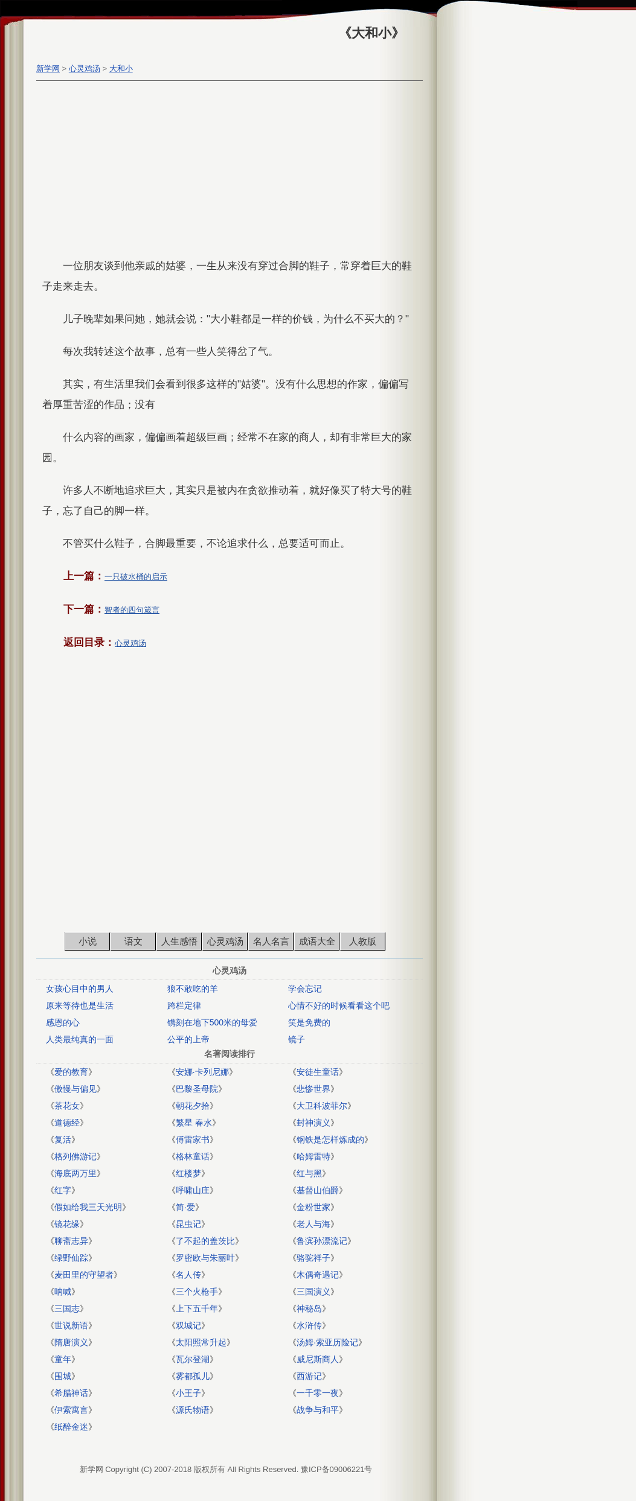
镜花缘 (67, 1224)
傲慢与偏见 (75, 1089)
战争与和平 (318, 1410)
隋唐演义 (71, 1342)
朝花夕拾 (193, 1106)
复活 (62, 1139)
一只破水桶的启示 (135, 576)
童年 (62, 1359)
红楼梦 (188, 1173)
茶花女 (67, 1106)
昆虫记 (188, 1224)
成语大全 (317, 941)
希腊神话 (71, 1393)
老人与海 (313, 1224)
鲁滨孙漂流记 (322, 1241)
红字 (62, 1190)
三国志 (67, 1308)
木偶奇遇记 (318, 1275)
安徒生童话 (318, 1072)
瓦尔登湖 (193, 1359)
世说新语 (71, 1325)
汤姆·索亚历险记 (327, 1342)
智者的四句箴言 (131, 609)
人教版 (362, 941)
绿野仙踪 (71, 1258)
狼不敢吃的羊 (192, 988)
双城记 (188, 1325)
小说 (88, 941)
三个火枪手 (197, 1291)
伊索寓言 (71, 1410)
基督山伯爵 (318, 1190)
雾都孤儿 (193, 1376)
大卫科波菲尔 (322, 1106)
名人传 (188, 1275)
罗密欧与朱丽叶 (205, 1258)
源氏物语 (193, 1410)
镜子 (296, 1039)
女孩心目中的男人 (80, 988)
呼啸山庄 (193, 1190)
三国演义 (313, 1291)
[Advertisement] (226, 171)
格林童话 (193, 1156)
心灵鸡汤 (84, 68)
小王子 (188, 1393)
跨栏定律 (184, 1005)
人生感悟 (179, 941)
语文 (133, 941)
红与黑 (309, 1173)
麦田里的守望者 (84, 1275)
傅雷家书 (193, 1139)
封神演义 (313, 1122)
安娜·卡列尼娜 (202, 1072)
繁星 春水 (194, 1122)
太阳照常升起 (201, 1342)
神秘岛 (309, 1308)
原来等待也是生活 (80, 1005)
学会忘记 (305, 988)
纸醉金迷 (71, 1427)
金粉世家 (313, 1207)
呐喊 (62, 1291)
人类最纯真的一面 (80, 1039)
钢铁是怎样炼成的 (330, 1139)
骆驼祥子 (313, 1258)
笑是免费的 (309, 1022)
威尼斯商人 (318, 1359)
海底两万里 (75, 1173)
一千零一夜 (318, 1393)
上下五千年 (197, 1308)
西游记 (309, 1376)
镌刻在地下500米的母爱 (212, 1022)
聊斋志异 (71, 1241)
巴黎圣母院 (197, 1089)
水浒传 (309, 1325)
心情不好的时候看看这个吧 (339, 1005)
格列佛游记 (75, 1156)
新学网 (48, 68)
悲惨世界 (313, 1089)
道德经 (67, 1122)
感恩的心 (63, 1022)
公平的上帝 (188, 1039)
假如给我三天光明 (88, 1207)
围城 (62, 1376)
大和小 (121, 68)
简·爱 (185, 1207)
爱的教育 (71, 1072)
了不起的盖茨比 (205, 1241)
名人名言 (271, 941)
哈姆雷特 (313, 1156)
